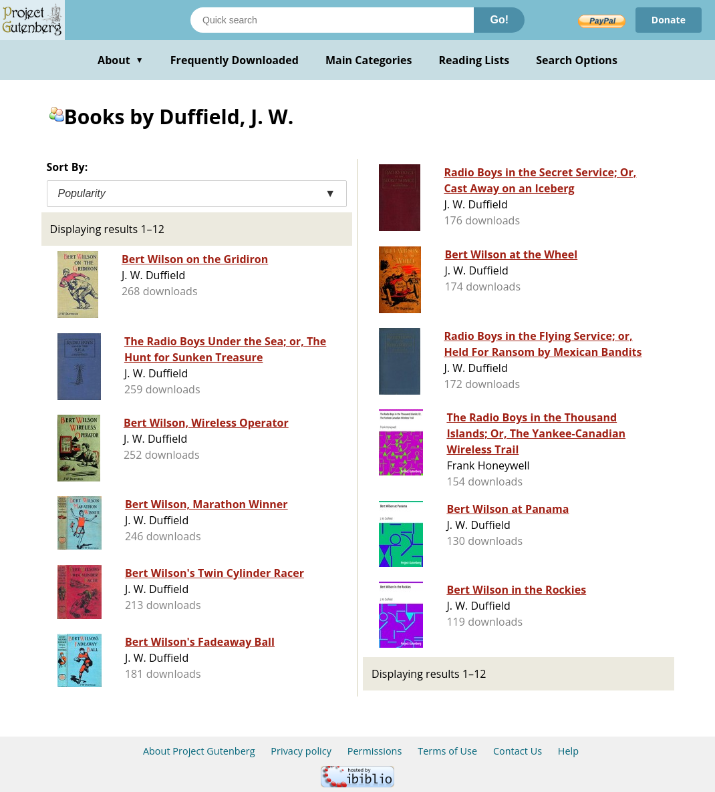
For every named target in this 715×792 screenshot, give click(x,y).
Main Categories (368, 60)
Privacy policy (301, 751)
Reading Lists (474, 60)
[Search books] (332, 20)
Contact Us (517, 751)
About (121, 60)
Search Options (576, 60)
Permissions (374, 751)
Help (568, 751)
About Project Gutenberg (199, 751)
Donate (669, 19)
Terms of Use (447, 751)
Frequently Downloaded (234, 60)
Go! (499, 19)
